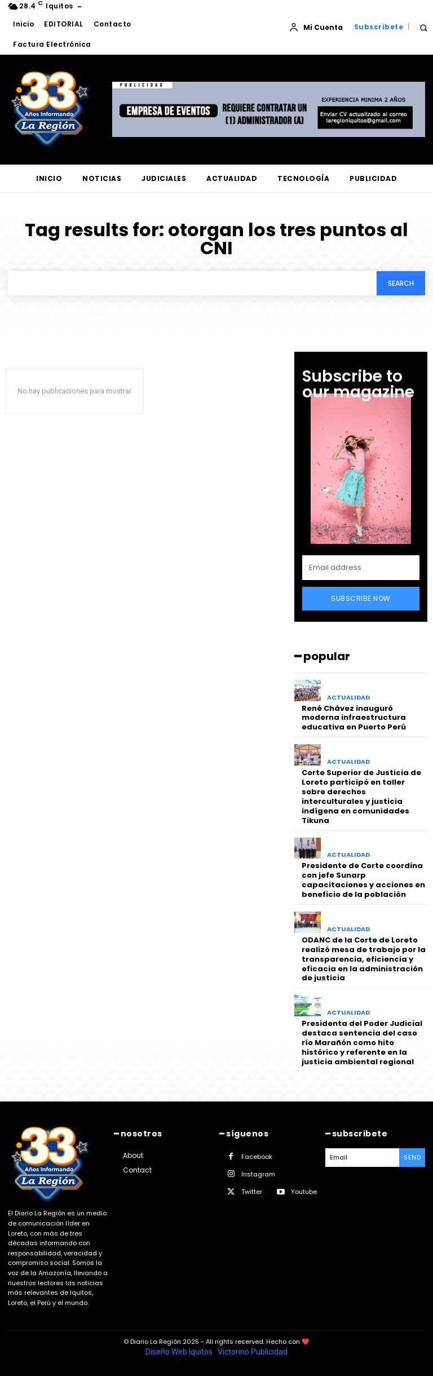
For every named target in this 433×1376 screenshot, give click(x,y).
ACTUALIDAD (348, 697)
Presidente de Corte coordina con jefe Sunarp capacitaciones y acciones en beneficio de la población (363, 880)
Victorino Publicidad (253, 1351)
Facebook (256, 1156)
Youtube (304, 1191)
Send (412, 1156)
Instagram (258, 1173)
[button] (423, 27)
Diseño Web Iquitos (179, 1351)
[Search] (401, 283)
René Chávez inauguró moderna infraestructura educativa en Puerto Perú (354, 718)
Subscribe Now (361, 598)
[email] (360, 567)
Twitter (251, 1191)
